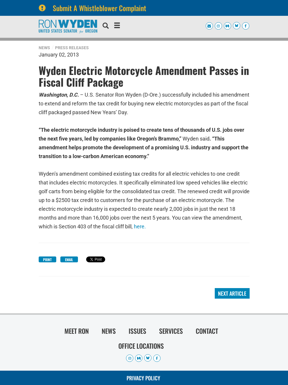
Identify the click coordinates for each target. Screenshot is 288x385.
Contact (207, 331)
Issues (137, 331)
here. (140, 226)
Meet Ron (76, 331)
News (44, 47)
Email (69, 259)
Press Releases (72, 47)
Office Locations (141, 345)
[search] (106, 26)
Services (171, 331)
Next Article (232, 293)
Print (47, 259)
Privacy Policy (143, 378)
